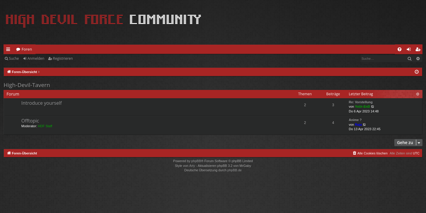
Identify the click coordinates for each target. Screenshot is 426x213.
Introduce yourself (41, 103)
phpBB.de (234, 170)
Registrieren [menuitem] (419, 50)
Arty (192, 165)
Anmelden (36, 58)
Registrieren (63, 58)
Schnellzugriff (9, 50)
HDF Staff (45, 126)
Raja (358, 124)
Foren (27, 49)
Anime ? (355, 120)
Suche (14, 58)
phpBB (196, 161)
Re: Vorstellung (360, 102)
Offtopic (30, 120)
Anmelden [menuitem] (410, 50)
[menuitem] (399, 49)
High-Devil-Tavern (27, 85)
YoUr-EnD (362, 106)
